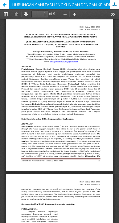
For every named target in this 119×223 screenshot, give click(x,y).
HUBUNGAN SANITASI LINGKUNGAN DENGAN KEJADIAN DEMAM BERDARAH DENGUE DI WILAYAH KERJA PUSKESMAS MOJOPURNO (65, 4)
